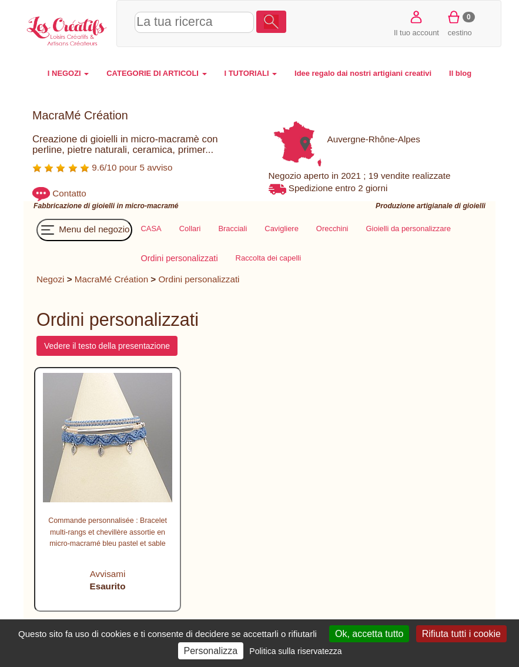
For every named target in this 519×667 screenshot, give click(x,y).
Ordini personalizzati (198, 279)
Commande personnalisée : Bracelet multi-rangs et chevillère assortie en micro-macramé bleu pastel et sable (107, 532)
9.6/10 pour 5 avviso (102, 167)
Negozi (50, 279)
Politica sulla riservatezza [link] (295, 651)
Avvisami (108, 574)
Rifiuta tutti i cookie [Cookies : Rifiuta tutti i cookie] (461, 634)
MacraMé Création (111, 279)
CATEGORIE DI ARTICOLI (156, 73)
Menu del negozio (84, 230)
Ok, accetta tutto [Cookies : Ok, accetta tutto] (369, 634)
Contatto (69, 193)
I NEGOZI (68, 73)
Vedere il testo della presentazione (107, 346)
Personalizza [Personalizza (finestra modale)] (211, 651)
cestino (460, 22)
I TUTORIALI (251, 73)
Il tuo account (416, 22)
